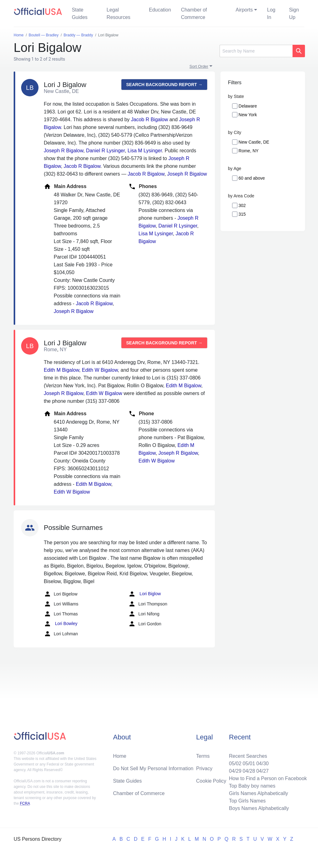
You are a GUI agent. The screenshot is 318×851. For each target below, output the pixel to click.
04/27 (262, 771)
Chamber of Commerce (194, 13)
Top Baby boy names (252, 786)
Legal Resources (118, 13)
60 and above (251, 178)
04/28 (249, 771)
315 (242, 214)
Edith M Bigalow (61, 370)
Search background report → (164, 84)
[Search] (256, 51)
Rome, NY (248, 151)
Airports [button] (244, 9)
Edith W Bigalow (100, 370)
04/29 (235, 771)
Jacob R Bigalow (149, 119)
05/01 (249, 763)
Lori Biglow (144, 594)
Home (119, 756)
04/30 (262, 763)
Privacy (204, 768)
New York (247, 114)
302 (242, 205)
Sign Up (294, 13)
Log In (271, 13)
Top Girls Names (247, 800)
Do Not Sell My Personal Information (153, 768)
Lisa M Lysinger (145, 150)
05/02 (235, 763)
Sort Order (198, 66)
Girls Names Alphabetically (258, 793)
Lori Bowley (60, 624)
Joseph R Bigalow (63, 150)
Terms (203, 756)
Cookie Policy (211, 781)
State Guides (80, 13)
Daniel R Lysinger (105, 150)
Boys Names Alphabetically (259, 808)
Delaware (247, 106)
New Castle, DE (253, 142)
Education (160, 9)
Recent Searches (248, 756)
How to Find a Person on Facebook (268, 778)
